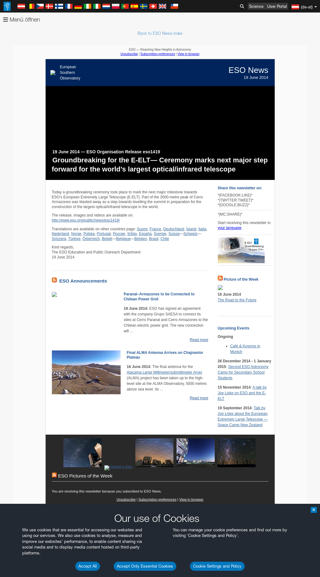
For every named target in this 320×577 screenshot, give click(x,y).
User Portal (277, 6)
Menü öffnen (21, 19)
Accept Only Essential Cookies (145, 566)
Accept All (87, 566)
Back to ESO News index (160, 33)
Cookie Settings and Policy (217, 566)
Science (256, 6)
